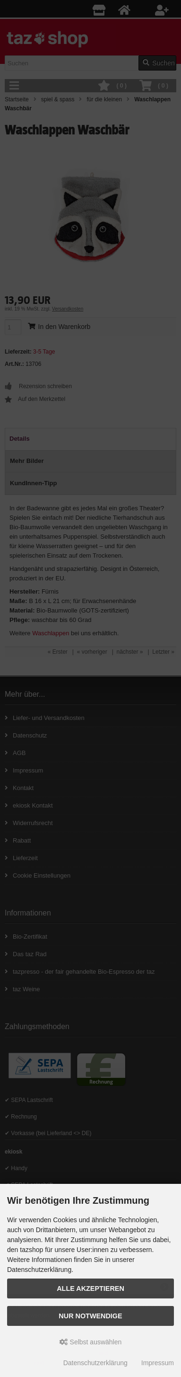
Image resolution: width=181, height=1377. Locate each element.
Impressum (157, 1363)
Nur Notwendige (90, 1316)
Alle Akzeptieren (90, 1288)
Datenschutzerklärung (95, 1363)
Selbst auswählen (91, 1342)
